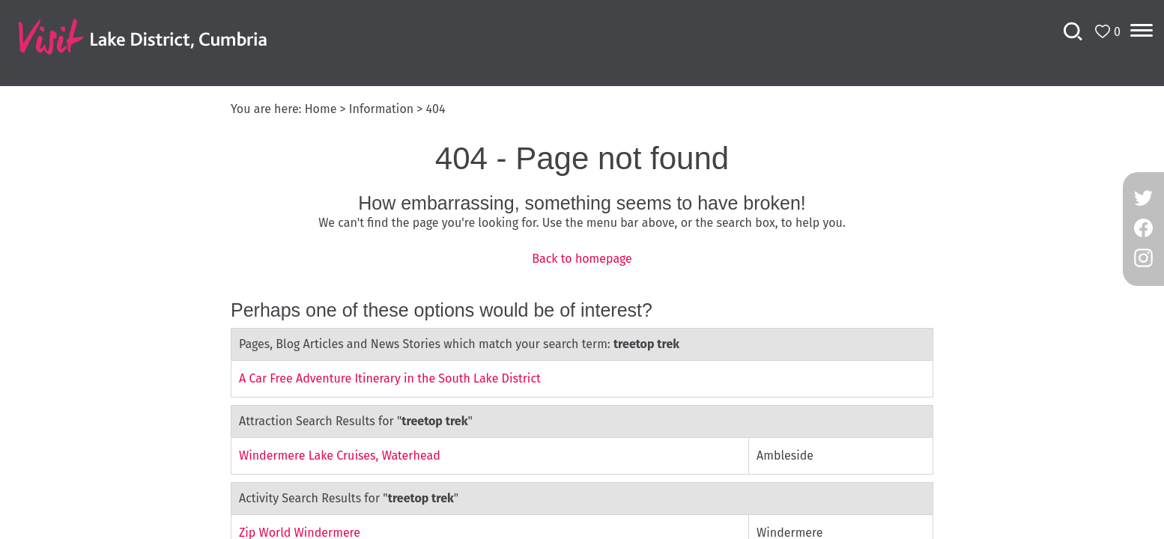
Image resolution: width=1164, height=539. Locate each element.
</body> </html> (582, 269)
